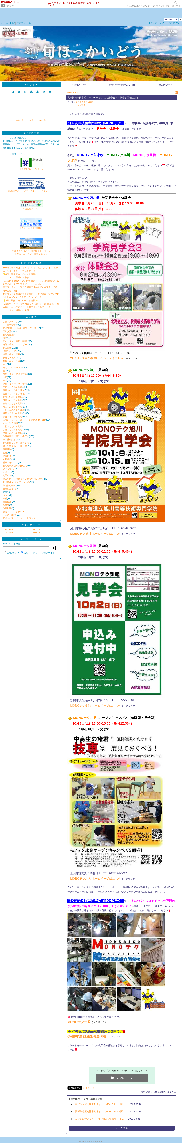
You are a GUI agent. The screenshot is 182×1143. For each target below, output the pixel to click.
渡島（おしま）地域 (12, 403)
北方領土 (7, 348)
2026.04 (9, 529)
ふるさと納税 (9, 515)
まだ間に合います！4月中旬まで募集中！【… (99, 1118)
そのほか (9, 6)
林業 (5, 380)
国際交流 (7, 331)
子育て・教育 (9, 357)
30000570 (171, 19)
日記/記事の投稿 (31, 263)
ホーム (4, 23)
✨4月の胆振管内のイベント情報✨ (20, 274)
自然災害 (7, 508)
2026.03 (9, 532)
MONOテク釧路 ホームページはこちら (95, 705)
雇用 (5, 364)
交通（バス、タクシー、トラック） (20, 518)
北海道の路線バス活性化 (15, 465)
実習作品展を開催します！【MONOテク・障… (100, 1104)
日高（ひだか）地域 (12, 400)
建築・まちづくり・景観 (15, 384)
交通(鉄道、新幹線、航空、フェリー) (21, 328)
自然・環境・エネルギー (15, 344)
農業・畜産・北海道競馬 (15, 374)
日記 (12, 23)
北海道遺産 (8, 334)
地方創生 (7, 456)
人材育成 (7, 459)
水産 (5, 377)
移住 (5, 338)
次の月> (42, 120)
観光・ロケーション (12, 367)
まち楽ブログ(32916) (84, 102)
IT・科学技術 (9, 325)
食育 (5, 452)
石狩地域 (7, 449)
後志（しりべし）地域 (14, 393)
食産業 (6, 505)
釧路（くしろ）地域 (12, 429)
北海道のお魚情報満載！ (31, 227)
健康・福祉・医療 (11, 354)
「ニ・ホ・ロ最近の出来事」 (17, 310)
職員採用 (7, 502)
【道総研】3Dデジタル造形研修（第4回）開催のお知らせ (31, 303)
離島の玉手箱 (9, 488)
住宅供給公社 (9, 485)
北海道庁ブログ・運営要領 (16, 443)
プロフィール (24, 23)
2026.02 (36, 529)
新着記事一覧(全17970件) (122, 84)
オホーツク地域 (10, 423)
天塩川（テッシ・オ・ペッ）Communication (24, 420)
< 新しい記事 (79, 84)
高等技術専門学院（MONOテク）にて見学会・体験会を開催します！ (104, 97)
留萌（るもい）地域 (12, 413)
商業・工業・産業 (11, 361)
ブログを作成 (162, 6)
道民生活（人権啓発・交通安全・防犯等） (23, 479)
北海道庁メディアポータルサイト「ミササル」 (31, 189)
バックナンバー (31, 524)
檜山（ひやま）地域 (12, 407)
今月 (31, 120)
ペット (6, 495)
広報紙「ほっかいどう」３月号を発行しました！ (27, 307)
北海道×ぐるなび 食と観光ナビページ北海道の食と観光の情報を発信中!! (31, 251)
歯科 (5, 498)
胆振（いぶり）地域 (12, 397)
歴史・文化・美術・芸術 (15, 341)
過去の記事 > (166, 84)
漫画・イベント (10, 462)
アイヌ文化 (8, 469)
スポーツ (7, 472)
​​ (68, 878)
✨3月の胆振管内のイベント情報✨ (20, 300)
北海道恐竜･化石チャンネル (16, 482)
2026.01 (36, 532)
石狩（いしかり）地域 (14, 390)
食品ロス (7, 475)
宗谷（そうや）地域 (12, 416)
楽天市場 (176, 6)
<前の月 (19, 120)
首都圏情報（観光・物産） (16, 436)
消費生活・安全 (10, 351)
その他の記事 (9, 439)
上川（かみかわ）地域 (14, 410)
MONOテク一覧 (79, 1022)
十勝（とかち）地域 (12, 426)
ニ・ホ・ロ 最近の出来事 (16, 277)
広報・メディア (10, 321)
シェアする (89, 1087)
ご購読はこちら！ (31, 207)
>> (138, 6)
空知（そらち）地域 (12, 387)
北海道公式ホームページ (31, 167)
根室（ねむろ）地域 (12, 433)
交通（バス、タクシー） (15, 511)
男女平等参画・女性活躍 (15, 446)
